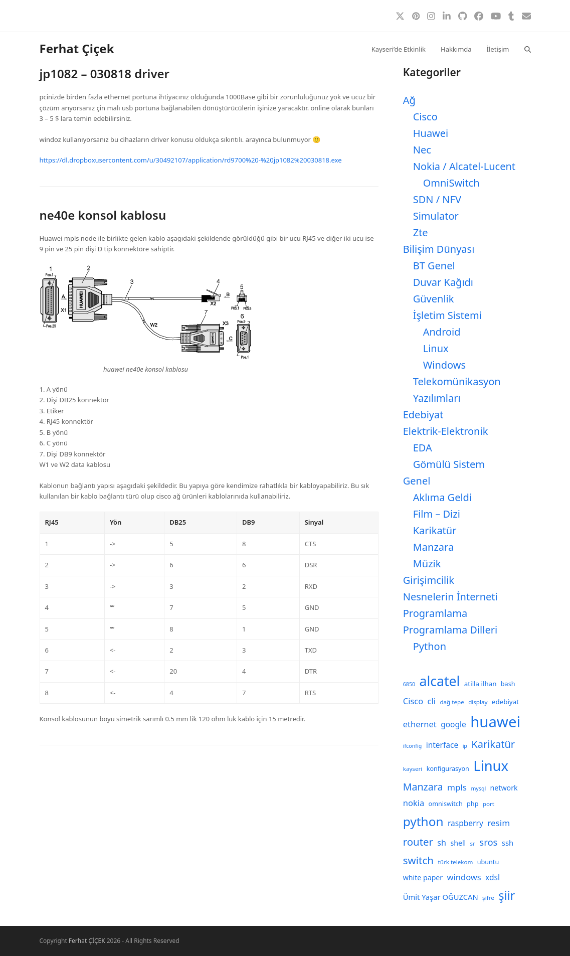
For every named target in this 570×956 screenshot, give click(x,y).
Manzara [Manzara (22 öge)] (423, 786)
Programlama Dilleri (450, 629)
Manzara (433, 547)
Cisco (425, 116)
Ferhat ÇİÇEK (87, 940)
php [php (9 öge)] (472, 804)
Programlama (435, 613)
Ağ (409, 100)
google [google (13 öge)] (453, 724)
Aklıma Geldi (442, 497)
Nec (422, 149)
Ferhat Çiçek (77, 48)
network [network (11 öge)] (504, 787)
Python (429, 646)
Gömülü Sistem (449, 464)
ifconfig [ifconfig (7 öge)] (412, 745)
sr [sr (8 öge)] (472, 843)
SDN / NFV (437, 199)
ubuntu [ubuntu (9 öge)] (488, 862)
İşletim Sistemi (447, 315)
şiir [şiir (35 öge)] (506, 895)
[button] (527, 48)
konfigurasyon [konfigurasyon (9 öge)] (448, 768)
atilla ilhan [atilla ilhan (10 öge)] (480, 683)
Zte (420, 232)
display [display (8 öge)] (477, 702)
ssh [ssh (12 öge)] (507, 843)
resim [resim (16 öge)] (498, 823)
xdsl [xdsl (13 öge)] (492, 877)
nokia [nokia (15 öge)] (414, 803)
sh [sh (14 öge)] (441, 842)
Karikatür (435, 530)
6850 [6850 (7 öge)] (409, 684)
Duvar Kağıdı (443, 282)
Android (442, 332)
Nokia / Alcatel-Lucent (464, 166)
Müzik (427, 563)
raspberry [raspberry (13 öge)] (465, 823)
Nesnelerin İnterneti (450, 596)
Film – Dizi (436, 514)
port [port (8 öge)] (488, 804)
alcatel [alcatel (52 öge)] (439, 681)
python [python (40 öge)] (423, 821)
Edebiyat (423, 414)
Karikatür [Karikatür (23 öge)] (493, 744)
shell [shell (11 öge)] (458, 843)
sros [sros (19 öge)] (488, 842)
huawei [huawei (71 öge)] (495, 722)
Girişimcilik (428, 580)
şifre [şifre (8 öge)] (488, 897)
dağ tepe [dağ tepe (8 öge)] (452, 702)
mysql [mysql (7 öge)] (478, 788)
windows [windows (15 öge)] (464, 877)
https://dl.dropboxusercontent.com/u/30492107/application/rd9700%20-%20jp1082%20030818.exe (191, 160)
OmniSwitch (451, 183)
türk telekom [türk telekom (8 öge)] (455, 862)
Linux (436, 348)
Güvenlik (433, 298)
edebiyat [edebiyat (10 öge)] (505, 701)
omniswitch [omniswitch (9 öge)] (446, 804)
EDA (422, 447)
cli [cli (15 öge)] (432, 701)
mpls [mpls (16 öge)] (457, 787)
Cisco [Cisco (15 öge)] (413, 701)
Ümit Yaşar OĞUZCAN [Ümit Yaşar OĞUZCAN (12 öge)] (440, 897)
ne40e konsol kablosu (103, 215)
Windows (444, 365)
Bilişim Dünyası (439, 249)
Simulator (436, 216)
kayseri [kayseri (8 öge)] (413, 768)
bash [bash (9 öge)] (508, 684)
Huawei (431, 133)
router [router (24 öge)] (418, 842)
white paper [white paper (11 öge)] (423, 877)
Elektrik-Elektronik (445, 431)
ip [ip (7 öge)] (465, 745)
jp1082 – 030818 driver (104, 73)
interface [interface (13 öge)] (442, 744)
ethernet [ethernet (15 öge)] (420, 724)
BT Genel (434, 265)
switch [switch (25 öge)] (418, 860)
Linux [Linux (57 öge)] (490, 765)
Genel (417, 481)
